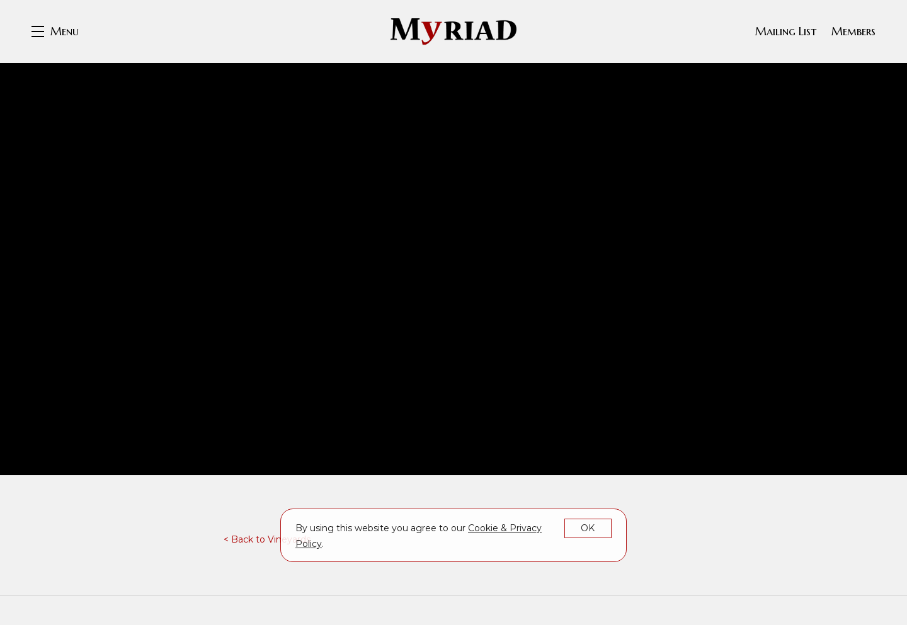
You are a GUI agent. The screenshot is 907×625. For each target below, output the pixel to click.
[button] (55, 31)
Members (853, 31)
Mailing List (785, 31)
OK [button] (588, 528)
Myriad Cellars (453, 31)
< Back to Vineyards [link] (267, 539)
